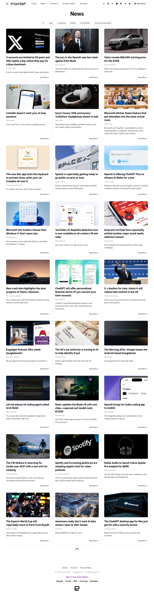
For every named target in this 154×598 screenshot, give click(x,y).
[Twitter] (112, 3)
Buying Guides (68, 4)
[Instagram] (108, 3)
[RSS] (129, 3)
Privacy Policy (86, 568)
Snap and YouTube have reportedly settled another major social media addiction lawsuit (124, 233)
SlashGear (94, 581)
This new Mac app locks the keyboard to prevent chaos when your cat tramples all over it (27, 178)
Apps (51, 23)
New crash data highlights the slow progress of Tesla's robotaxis (26, 290)
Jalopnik (59, 581)
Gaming (83, 4)
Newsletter (140, 4)
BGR (75, 581)
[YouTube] (117, 3)
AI (43, 23)
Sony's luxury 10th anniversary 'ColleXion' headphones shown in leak (76, 115)
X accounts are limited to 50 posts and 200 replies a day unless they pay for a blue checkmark (28, 61)
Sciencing (83, 581)
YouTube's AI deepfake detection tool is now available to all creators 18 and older (76, 233)
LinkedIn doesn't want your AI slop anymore (26, 115)
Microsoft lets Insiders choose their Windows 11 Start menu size (26, 232)
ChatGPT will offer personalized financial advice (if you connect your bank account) (75, 292)
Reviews (54, 4)
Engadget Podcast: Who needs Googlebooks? (23, 351)
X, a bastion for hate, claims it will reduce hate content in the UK (123, 290)
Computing (62, 23)
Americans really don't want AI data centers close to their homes (75, 523)
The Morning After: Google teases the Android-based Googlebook (125, 351)
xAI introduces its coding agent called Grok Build (27, 406)
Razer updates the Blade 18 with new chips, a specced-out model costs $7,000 (76, 408)
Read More (44, 77)
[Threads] (125, 3)
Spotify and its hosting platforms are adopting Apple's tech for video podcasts (76, 466)
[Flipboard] (121, 3)
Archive (74, 568)
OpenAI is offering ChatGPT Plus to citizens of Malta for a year (124, 176)
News (43, 4)
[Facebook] (104, 3)
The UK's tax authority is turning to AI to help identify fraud (76, 351)
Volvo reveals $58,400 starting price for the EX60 (125, 59)
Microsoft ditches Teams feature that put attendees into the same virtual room (125, 116)
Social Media (85, 23)
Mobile (73, 23)
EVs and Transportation (103, 23)
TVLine (68, 581)
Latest (34, 4)
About (64, 568)
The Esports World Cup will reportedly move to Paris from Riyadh (27, 523)
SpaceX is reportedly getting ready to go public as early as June (76, 176)
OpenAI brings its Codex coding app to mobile (124, 406)
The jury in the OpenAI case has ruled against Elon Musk (76, 59)
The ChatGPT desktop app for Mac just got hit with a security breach (126, 523)
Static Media (65, 572)
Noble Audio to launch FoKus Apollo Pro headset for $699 (125, 465)
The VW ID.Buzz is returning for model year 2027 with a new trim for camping (27, 466)
